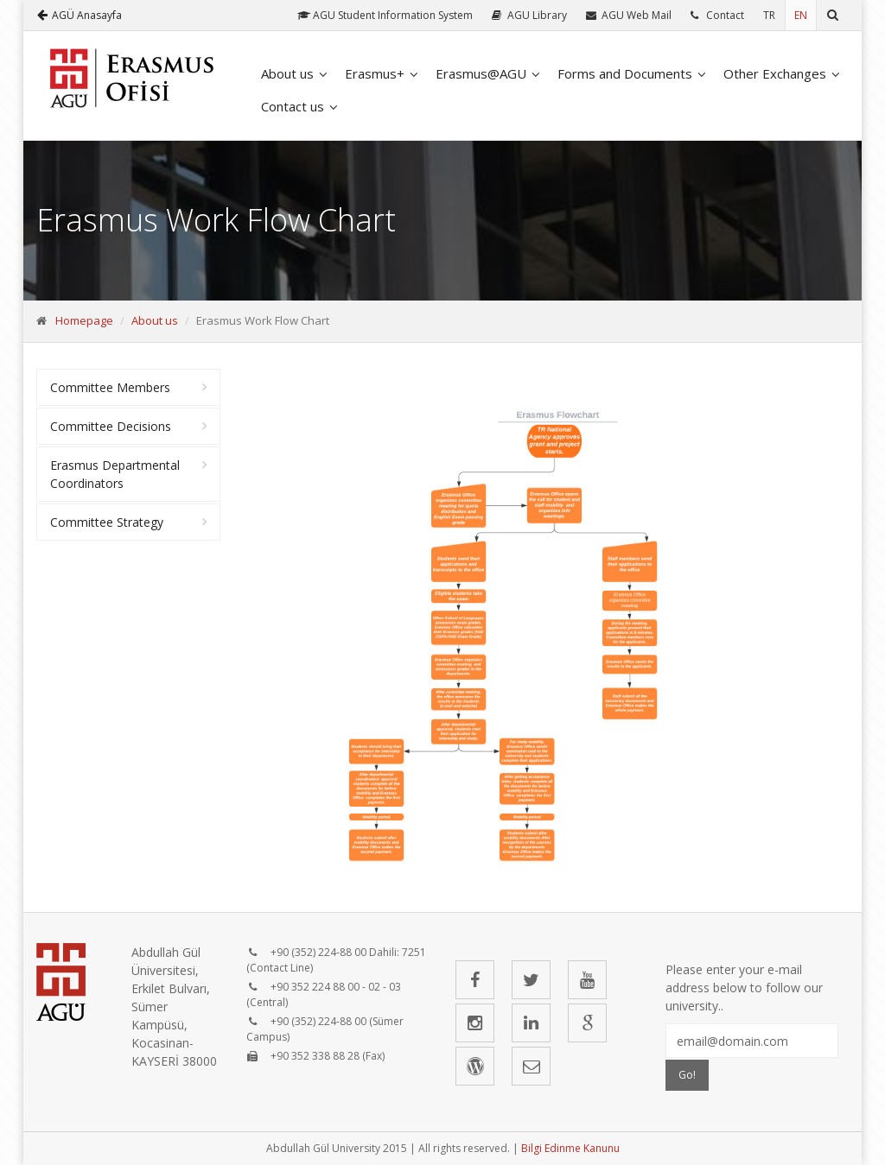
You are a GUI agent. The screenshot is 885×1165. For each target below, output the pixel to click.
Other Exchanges (774, 73)
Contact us (292, 106)
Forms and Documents (624, 73)
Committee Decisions (110, 426)
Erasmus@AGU (481, 73)
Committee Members (110, 387)
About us (287, 73)
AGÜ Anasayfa (79, 15)
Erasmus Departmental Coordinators (115, 474)
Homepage (84, 320)
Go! (687, 1074)
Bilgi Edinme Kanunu (570, 1148)
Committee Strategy (106, 522)
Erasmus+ (374, 73)
